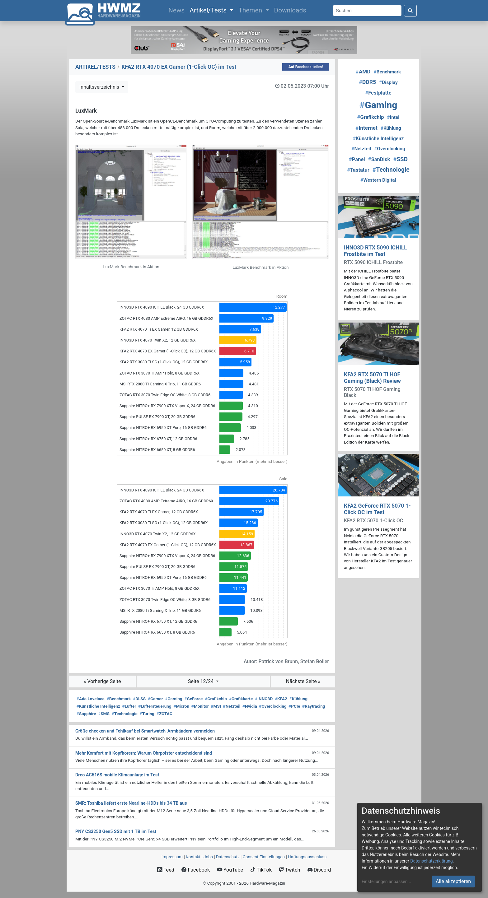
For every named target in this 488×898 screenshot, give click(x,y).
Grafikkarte (241, 698)
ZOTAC (164, 713)
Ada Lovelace (91, 698)
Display (388, 82)
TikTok (261, 870)
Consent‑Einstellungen (264, 856)
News (177, 9)
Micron (181, 706)
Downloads (290, 10)
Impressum (172, 856)
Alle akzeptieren (453, 881)
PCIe (294, 706)
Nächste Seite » (303, 681)
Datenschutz (228, 856)
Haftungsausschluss (307, 856)
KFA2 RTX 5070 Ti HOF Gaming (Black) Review (372, 377)
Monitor (200, 706)
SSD (400, 159)
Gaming (173, 698)
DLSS (139, 698)
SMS (104, 713)
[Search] (367, 10)
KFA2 (281, 698)
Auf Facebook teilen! (306, 67)
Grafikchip (216, 698)
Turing (147, 713)
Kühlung (298, 698)
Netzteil (232, 706)
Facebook (195, 870)
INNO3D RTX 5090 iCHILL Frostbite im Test (375, 250)
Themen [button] (251, 10)
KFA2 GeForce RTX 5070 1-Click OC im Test (377, 509)
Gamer (155, 698)
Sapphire (86, 713)
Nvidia (249, 706)
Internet (366, 128)
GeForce (193, 698)
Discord (319, 870)
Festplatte (378, 93)
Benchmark (119, 698)
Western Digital (378, 180)
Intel (393, 117)
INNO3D (264, 698)
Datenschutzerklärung (431, 860)
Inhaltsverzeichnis (99, 87)
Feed (165, 870)
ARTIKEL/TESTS (95, 67)
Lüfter (129, 706)
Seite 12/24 (201, 681)
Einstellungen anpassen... (386, 881)
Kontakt (193, 856)
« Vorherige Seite (102, 681)
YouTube (230, 870)
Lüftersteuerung (154, 706)
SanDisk (379, 159)
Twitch (289, 870)
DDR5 (367, 82)
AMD (363, 71)
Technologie (125, 713)
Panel (357, 159)
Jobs (208, 856)
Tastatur (358, 170)
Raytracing (313, 706)
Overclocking (272, 706)
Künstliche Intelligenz (98, 706)
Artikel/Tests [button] (209, 10)
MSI (216, 706)
